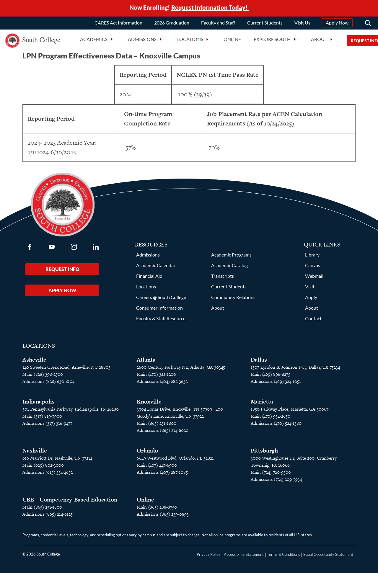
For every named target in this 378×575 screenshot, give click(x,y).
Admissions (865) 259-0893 (163, 516)
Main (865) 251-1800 (156, 425)
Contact (313, 321)
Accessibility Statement (244, 556)
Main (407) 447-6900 (157, 467)
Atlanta (146, 362)
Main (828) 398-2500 (42, 376)
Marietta (262, 404)
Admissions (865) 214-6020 (162, 432)
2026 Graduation (171, 24)
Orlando (147, 453)
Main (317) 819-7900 (42, 418)
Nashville (34, 453)
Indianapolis (38, 404)
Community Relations (233, 299)
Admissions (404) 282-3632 (162, 383)
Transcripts (222, 278)
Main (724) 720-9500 (271, 474)
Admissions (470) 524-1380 (276, 425)
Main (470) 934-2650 (270, 418)
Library (312, 257)
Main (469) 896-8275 (270, 376)
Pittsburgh (264, 453)
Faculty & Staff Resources (162, 321)
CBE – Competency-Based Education (69, 502)
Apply (311, 299)
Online (232, 41)
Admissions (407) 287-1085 (162, 474)
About (217, 310)
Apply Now (337, 24)
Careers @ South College (161, 299)
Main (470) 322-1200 (156, 376)
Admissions (148, 257)
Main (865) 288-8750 (157, 509)
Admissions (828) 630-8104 (48, 383)
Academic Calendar (155, 267)
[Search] (368, 24)
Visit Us (302, 24)
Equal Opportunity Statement (328, 556)
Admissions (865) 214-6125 (47, 516)
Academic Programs (231, 257)
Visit (310, 289)
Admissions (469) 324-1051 (276, 383)
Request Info (62, 271)
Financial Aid (149, 278)
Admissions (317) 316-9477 (47, 425)
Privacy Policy (208, 556)
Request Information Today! (210, 8)
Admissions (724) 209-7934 (276, 481)
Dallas (259, 362)
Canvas (312, 267)
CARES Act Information (118, 24)
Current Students (265, 24)
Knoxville (149, 404)
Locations (146, 289)
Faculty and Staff (218, 24)
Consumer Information (159, 310)
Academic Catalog (229, 267)
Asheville (34, 362)
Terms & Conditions (283, 556)
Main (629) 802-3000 (43, 467)
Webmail (314, 278)
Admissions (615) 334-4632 (47, 474)
